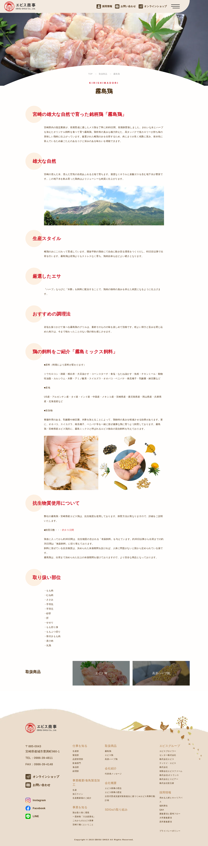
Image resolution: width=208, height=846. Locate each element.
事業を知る (80, 807)
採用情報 (165, 792)
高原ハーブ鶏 (111, 759)
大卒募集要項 (165, 818)
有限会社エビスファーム (170, 771)
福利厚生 (163, 806)
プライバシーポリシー (169, 831)
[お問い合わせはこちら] (125, 6)
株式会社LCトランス (169, 775)
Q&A (161, 810)
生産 (75, 790)
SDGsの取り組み (116, 809)
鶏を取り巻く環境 (81, 812)
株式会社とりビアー (168, 779)
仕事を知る (80, 745)
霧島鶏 (108, 751)
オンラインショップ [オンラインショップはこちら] (46, 776)
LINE (36, 816)
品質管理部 (78, 759)
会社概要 (111, 783)
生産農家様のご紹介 (82, 798)
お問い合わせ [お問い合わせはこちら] (41, 785)
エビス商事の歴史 (113, 792)
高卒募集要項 (165, 822)
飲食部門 (77, 763)
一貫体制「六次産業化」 (84, 816)
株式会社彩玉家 (166, 783)
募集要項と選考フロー (169, 814)
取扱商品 (111, 745)
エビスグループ (169, 745)
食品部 (76, 767)
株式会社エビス (166, 759)
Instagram (39, 800)
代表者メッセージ (113, 774)
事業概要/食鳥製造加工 (86, 782)
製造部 (76, 755)
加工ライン (78, 794)
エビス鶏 (109, 755)
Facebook (39, 808)
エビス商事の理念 (113, 788)
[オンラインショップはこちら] (153, 6)
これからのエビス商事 (83, 820)
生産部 (76, 751)
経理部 (76, 771)
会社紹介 (111, 768)
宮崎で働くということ (83, 824)
